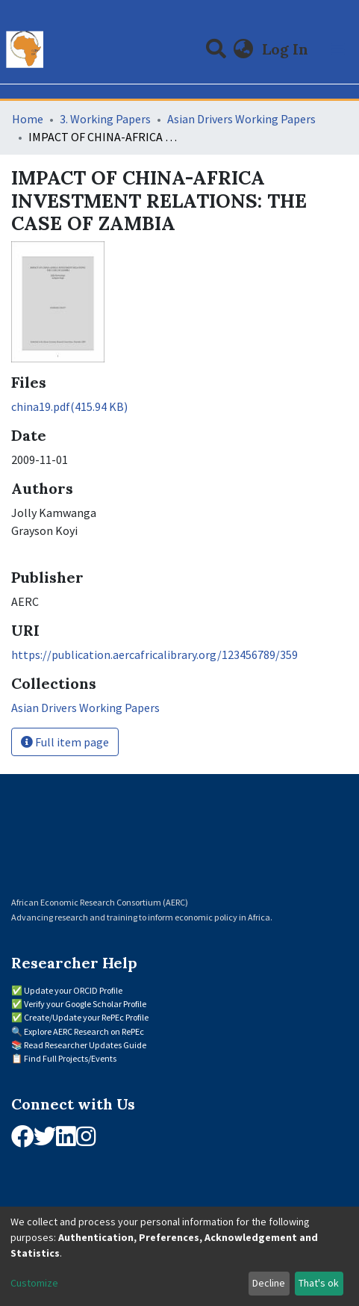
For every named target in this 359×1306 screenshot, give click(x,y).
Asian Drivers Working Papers (241, 118)
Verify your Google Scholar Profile (85, 1003)
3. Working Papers (105, 118)
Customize (34, 1283)
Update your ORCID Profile (73, 990)
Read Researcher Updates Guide (85, 1044)
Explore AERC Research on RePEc (84, 1031)
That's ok (319, 1283)
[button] (243, 49)
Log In (286, 49)
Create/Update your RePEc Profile (86, 1017)
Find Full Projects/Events (70, 1058)
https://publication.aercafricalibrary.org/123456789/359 (154, 654)
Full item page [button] (65, 741)
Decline (268, 1283)
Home (27, 118)
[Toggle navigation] (338, 49)
